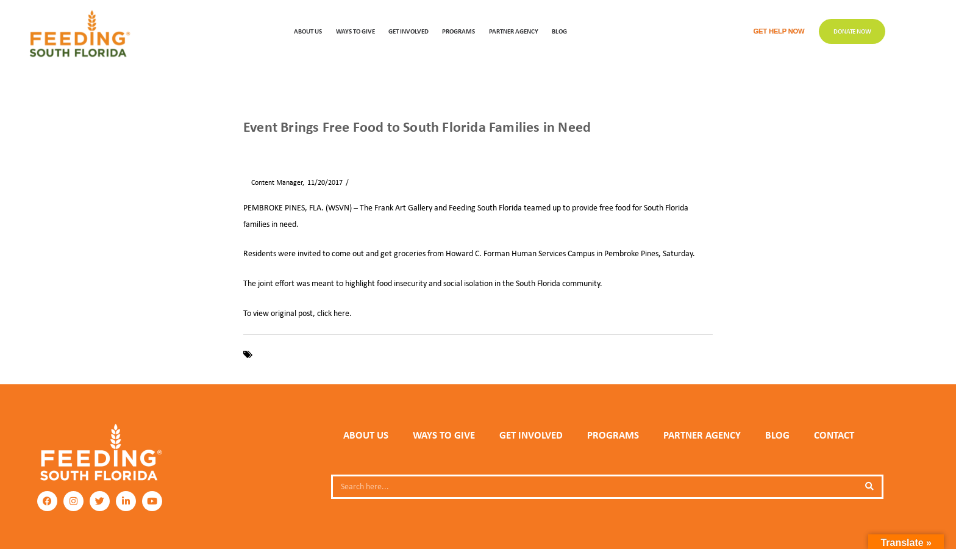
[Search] (869, 486)
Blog (559, 30)
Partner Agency (513, 30)
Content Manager (272, 182)
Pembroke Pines (415, 354)
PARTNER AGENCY (702, 435)
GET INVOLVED (408, 30)
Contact (834, 435)
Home (251, 147)
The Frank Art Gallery (483, 354)
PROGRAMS (458, 30)
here (341, 312)
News (279, 147)
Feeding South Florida (292, 354)
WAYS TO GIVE (355, 30)
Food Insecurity (358, 354)
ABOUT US (308, 30)
